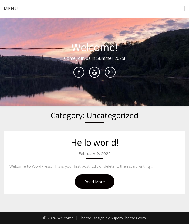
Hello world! (95, 142)
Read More (94, 181)
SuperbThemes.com (128, 217)
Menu (11, 9)
